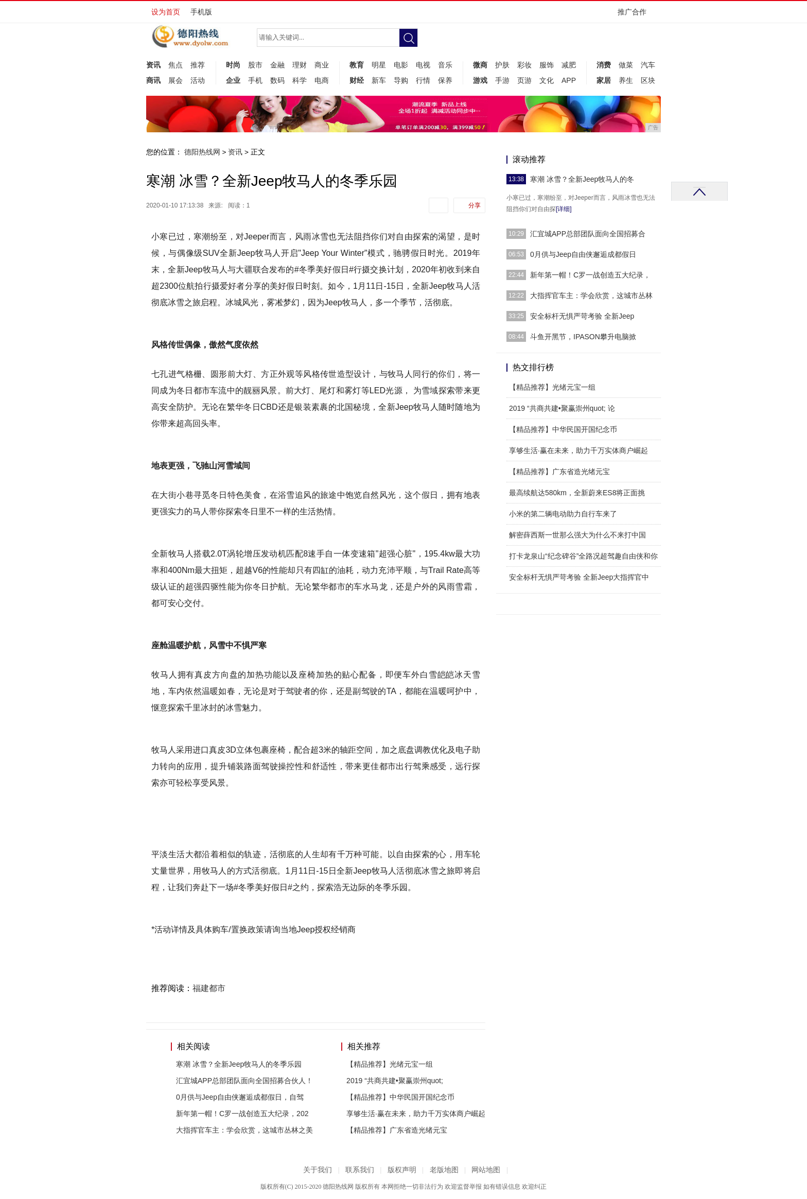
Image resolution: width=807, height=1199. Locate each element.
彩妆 (524, 65)
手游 (502, 80)
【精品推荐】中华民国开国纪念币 (400, 1097)
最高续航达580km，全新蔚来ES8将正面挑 (577, 493)
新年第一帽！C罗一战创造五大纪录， (590, 275)
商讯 (153, 80)
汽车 (648, 65)
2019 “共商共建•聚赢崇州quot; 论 (562, 408)
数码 (277, 80)
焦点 (175, 65)
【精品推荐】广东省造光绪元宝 (396, 1130)
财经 (356, 80)
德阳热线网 (202, 152)
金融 (277, 65)
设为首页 (165, 12)
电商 (321, 80)
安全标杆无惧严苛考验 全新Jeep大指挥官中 (579, 577)
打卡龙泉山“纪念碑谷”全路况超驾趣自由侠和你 (583, 556)
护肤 (502, 65)
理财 (299, 65)
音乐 (445, 65)
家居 (604, 80)
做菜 (626, 65)
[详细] (564, 209)
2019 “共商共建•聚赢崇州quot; (394, 1080)
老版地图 (444, 1170)
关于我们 (317, 1170)
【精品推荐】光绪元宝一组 (389, 1064)
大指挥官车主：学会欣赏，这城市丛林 (591, 295)
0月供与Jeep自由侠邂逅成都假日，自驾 (240, 1097)
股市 (255, 65)
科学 (299, 80)
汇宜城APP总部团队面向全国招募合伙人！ (244, 1080)
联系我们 (359, 1170)
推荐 (197, 65)
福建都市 (208, 988)
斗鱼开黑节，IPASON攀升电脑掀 (583, 337)
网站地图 (485, 1170)
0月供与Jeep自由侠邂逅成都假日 (583, 254)
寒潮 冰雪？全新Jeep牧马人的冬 (582, 179)
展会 (175, 80)
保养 (445, 80)
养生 (626, 80)
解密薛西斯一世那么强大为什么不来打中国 (577, 535)
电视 (423, 65)
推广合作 (635, 15)
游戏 (480, 80)
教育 (356, 65)
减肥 (569, 65)
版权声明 (402, 1170)
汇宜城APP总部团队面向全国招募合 (587, 234)
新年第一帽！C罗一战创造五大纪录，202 (242, 1113)
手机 (255, 80)
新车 (379, 80)
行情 (423, 80)
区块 (648, 80)
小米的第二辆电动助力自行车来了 (563, 514)
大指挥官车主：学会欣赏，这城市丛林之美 (244, 1130)
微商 (480, 65)
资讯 (153, 65)
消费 (604, 65)
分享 (474, 205)
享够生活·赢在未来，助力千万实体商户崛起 (415, 1113)
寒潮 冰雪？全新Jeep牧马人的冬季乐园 (239, 1064)
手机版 (201, 12)
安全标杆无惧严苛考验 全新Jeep (582, 316)
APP (569, 80)
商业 (321, 65)
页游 (524, 80)
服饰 (546, 65)
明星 (379, 65)
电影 (401, 65)
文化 (546, 80)
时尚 (233, 65)
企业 (233, 80)
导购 (401, 80)
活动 (197, 80)
